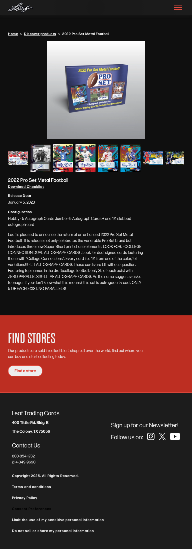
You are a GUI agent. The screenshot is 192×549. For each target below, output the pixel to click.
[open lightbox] (96, 90)
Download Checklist (26, 186)
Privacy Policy (24, 497)
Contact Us (26, 445)
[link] (150, 437)
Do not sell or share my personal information (53, 530)
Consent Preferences (32, 508)
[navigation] (20, 7)
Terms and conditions (31, 486)
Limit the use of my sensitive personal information (58, 519)
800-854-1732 (23, 455)
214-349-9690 (24, 461)
